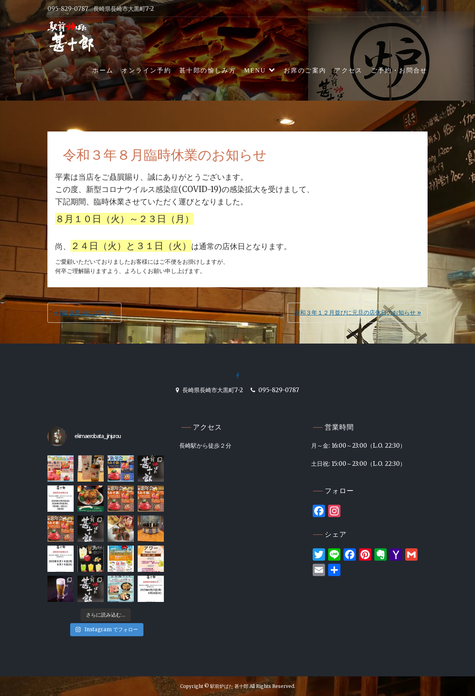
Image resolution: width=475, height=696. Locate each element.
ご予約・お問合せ (399, 70)
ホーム (102, 70)
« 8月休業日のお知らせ (84, 312)
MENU (255, 70)
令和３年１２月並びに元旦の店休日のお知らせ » (357, 312)
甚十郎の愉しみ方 (207, 70)
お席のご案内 (305, 70)
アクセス (348, 70)
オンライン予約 (146, 70)
